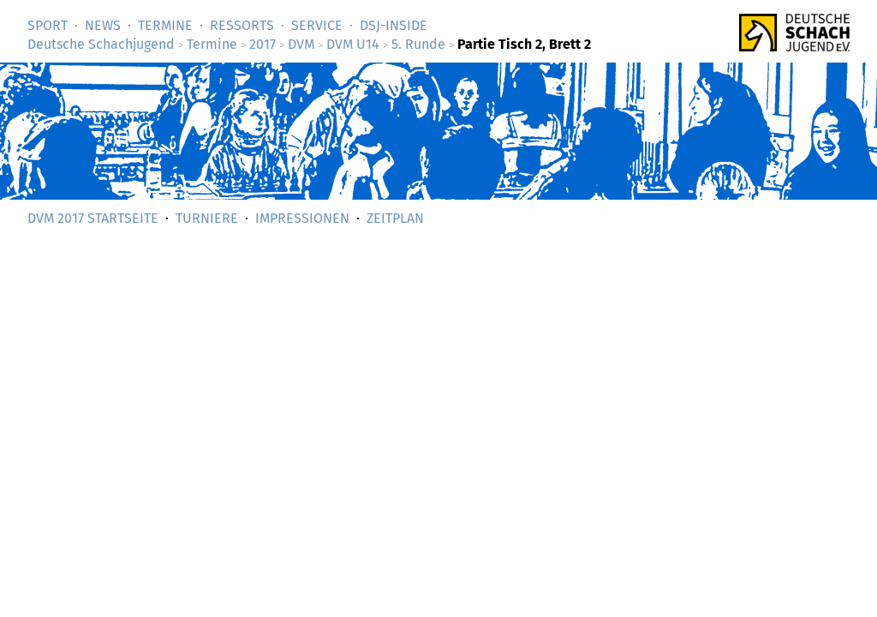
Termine (165, 25)
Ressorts (242, 25)
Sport (47, 25)
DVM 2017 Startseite (92, 218)
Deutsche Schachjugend (101, 44)
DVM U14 (352, 44)
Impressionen (302, 218)
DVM (301, 44)
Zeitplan (395, 218)
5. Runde (418, 44)
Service (317, 25)
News (103, 25)
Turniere (207, 218)
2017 (262, 44)
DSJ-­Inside (393, 25)
